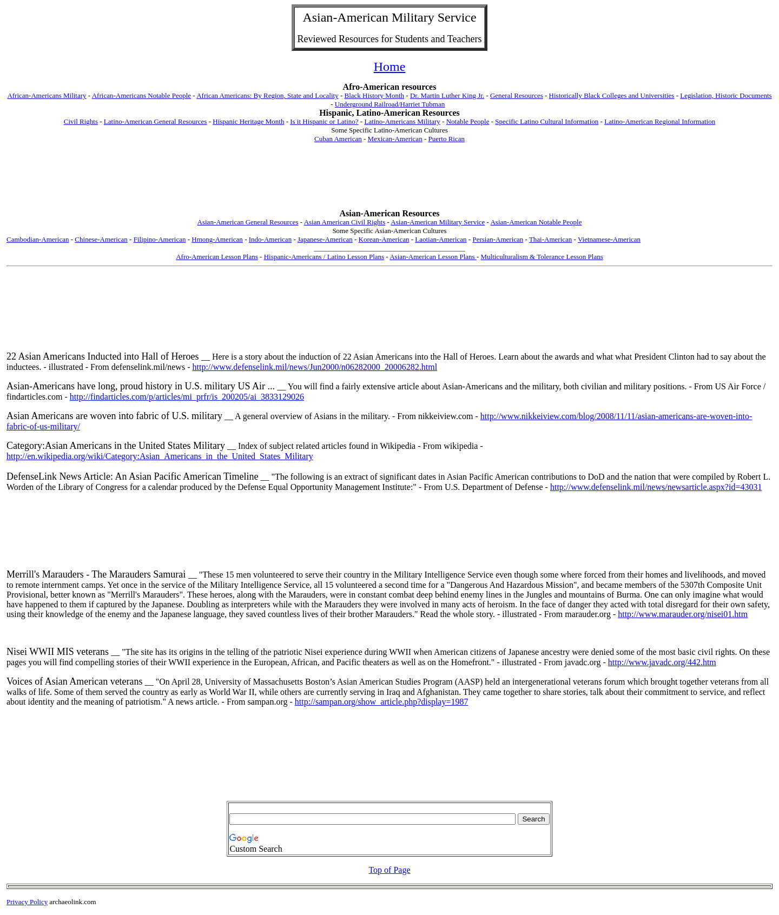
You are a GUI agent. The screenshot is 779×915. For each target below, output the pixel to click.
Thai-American (550, 239)
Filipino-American (160, 239)
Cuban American (338, 139)
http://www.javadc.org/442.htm (662, 662)
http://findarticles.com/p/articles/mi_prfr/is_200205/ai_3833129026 (187, 396)
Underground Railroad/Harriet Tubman (390, 104)
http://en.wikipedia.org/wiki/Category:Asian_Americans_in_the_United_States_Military (159, 456)
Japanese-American (325, 239)
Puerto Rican (446, 139)
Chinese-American (101, 239)
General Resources (516, 95)
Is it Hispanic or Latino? (324, 121)
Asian (317, 17)
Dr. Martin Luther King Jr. (447, 95)
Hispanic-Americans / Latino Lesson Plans (324, 257)
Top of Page (389, 869)
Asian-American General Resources (248, 222)
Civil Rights (81, 121)
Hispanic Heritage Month (248, 121)
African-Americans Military (46, 95)
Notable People (468, 121)
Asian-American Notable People (536, 222)
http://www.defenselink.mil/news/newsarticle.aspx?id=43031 (656, 487)
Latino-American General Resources (155, 121)
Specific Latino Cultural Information (546, 121)
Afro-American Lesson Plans (217, 257)
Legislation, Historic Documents (725, 95)
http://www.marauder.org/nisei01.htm (683, 614)
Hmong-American (217, 239)
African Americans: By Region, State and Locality (267, 95)
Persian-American (497, 239)
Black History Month (375, 95)
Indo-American (270, 239)
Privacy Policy (27, 902)
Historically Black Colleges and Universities (612, 95)
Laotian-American (440, 239)
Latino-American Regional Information (659, 121)
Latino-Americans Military (402, 121)
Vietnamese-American (609, 239)
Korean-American (384, 239)
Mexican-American (395, 139)
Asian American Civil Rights (345, 222)
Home (390, 66)
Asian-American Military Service (438, 222)
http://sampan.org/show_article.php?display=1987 (381, 701)
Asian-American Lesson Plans (433, 257)
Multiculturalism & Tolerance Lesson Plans (541, 257)
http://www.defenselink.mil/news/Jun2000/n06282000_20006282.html (314, 367)
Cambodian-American (37, 239)
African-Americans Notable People (141, 95)
